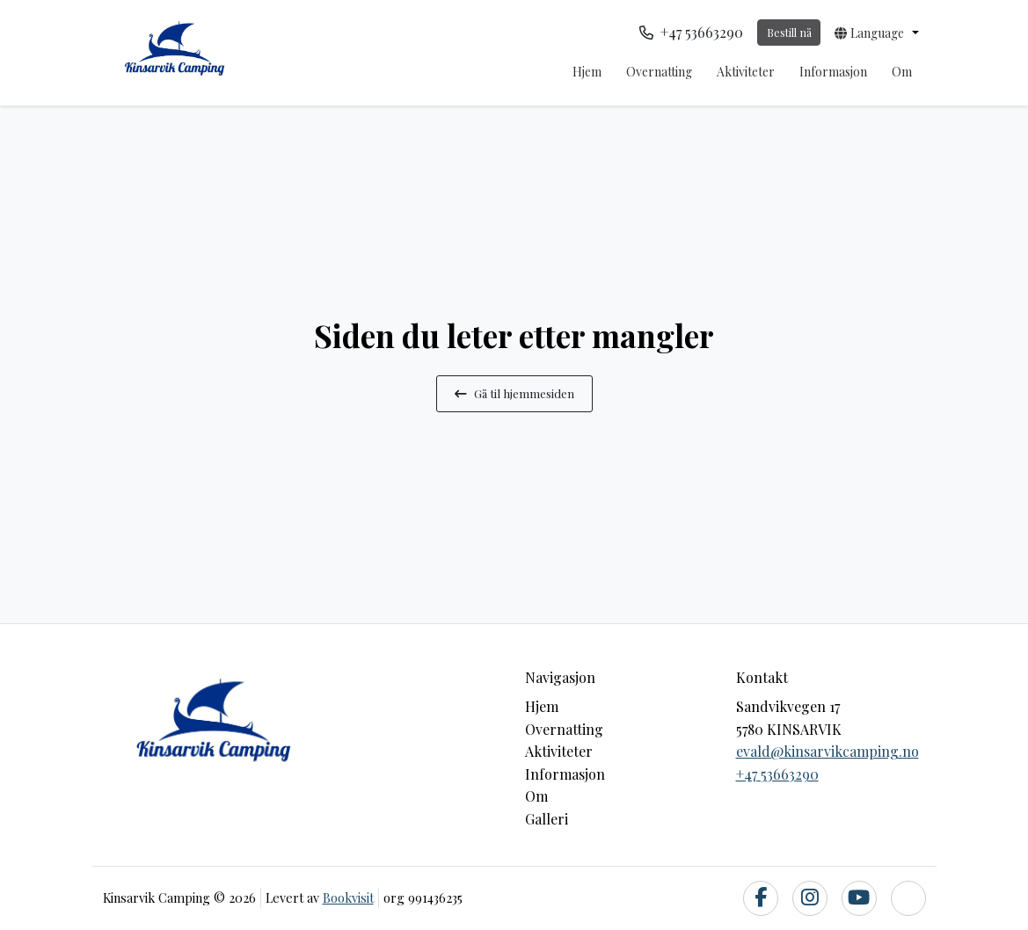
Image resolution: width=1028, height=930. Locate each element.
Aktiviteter (746, 71)
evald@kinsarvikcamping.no (827, 751)
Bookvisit (348, 897)
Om (902, 71)
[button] (876, 32)
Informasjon (833, 71)
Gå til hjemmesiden (514, 393)
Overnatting (659, 71)
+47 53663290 (777, 774)
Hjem (586, 71)
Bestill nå (789, 32)
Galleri (546, 819)
